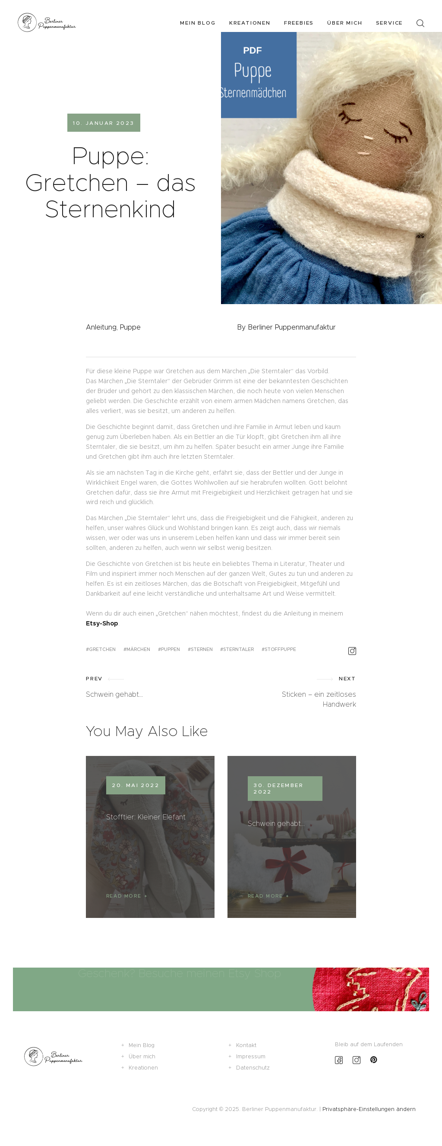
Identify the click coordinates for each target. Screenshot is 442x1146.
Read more (124, 896)
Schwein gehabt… (276, 823)
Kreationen (143, 1067)
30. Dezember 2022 (278, 788)
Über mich (142, 1056)
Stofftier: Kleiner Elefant (146, 817)
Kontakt (246, 1045)
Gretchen (102, 649)
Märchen (138, 649)
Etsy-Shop (102, 623)
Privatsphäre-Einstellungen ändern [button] (369, 1109)
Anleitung (101, 327)
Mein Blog (142, 1045)
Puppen (170, 649)
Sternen (202, 649)
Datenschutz (253, 1067)
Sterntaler (238, 649)
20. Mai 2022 (135, 785)
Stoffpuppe (280, 649)
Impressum (250, 1056)
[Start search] (420, 24)
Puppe (130, 327)
